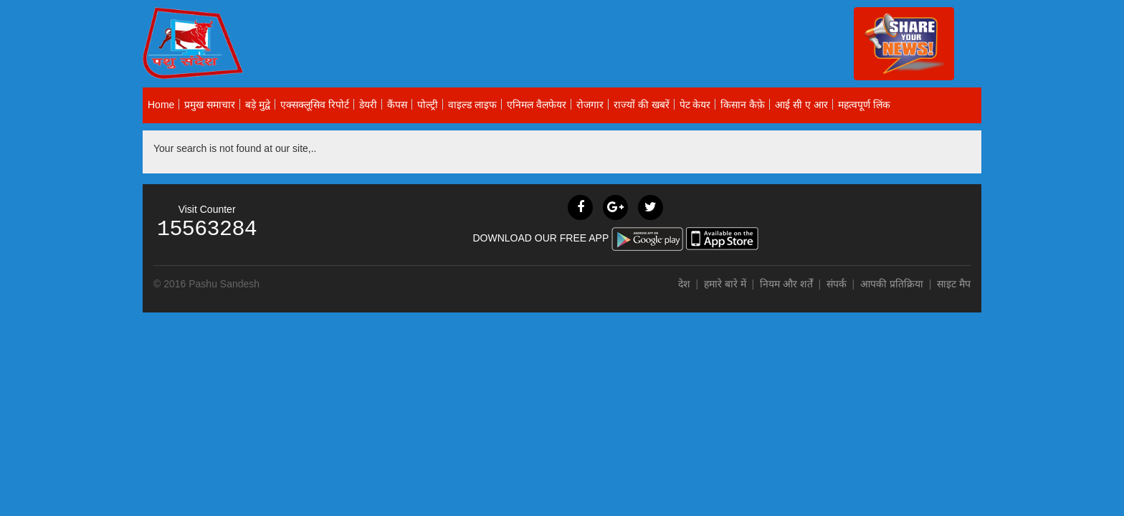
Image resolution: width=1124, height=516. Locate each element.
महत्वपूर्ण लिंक (864, 104)
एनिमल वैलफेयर (536, 104)
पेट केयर (695, 104)
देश (684, 284)
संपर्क (838, 284)
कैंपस (397, 104)
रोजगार (590, 104)
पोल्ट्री (427, 104)
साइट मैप (954, 284)
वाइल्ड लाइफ (472, 104)
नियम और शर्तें (786, 284)
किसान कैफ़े (742, 104)
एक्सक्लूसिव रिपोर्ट (314, 104)
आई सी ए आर (801, 104)
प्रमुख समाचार (209, 104)
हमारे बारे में (726, 284)
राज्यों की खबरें (642, 104)
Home (161, 104)
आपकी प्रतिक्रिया (891, 284)
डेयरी (368, 104)
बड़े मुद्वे (257, 104)
